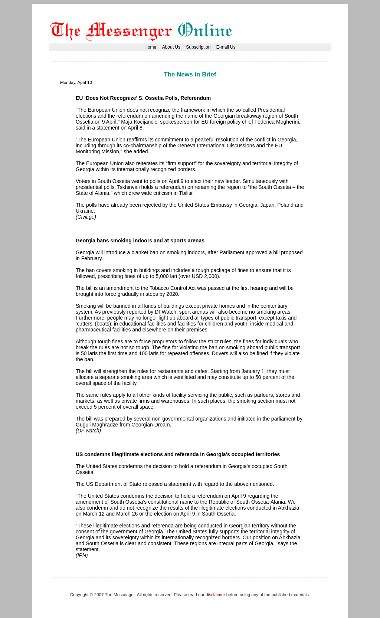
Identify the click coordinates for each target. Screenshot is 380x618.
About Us (171, 47)
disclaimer (215, 594)
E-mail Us (226, 47)
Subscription (198, 47)
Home (150, 47)
